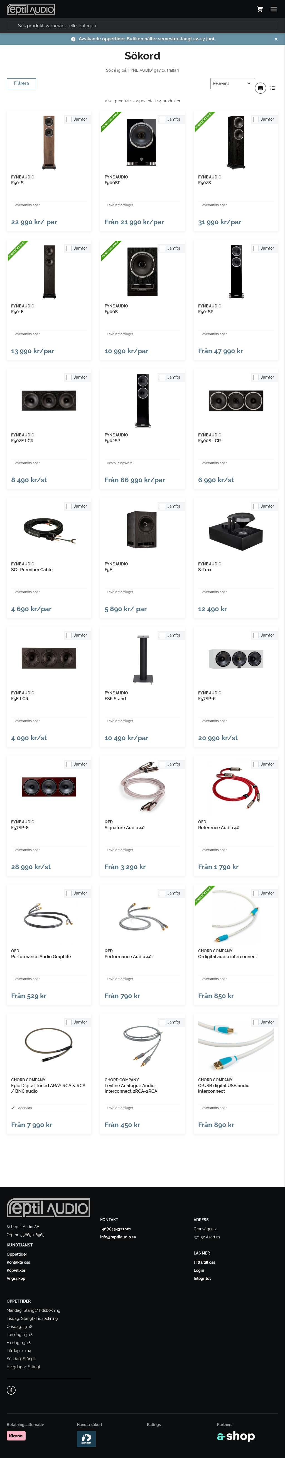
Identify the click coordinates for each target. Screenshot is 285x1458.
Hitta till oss (204, 1262)
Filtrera (21, 83)
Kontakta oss (18, 1262)
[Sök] (142, 25)
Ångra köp (16, 1278)
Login (199, 1270)
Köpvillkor (16, 1270)
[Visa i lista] (272, 88)
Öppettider (17, 1254)
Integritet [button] (202, 1278)
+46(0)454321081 (115, 1229)
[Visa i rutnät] (260, 88)
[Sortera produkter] (232, 83)
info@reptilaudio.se (118, 1237)
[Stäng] (276, 39)
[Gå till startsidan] (31, 9)
